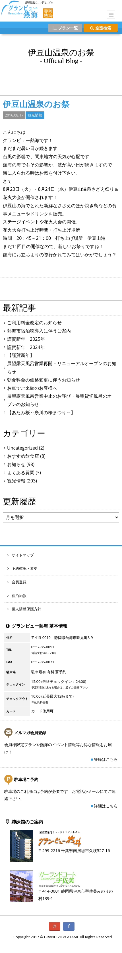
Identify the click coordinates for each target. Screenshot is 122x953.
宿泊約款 (16, 595)
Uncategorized (22, 448)
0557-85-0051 (42, 646)
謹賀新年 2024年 (26, 347)
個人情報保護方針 (24, 608)
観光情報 (35, 115)
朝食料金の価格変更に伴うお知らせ (43, 380)
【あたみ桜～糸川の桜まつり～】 (41, 412)
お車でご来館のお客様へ (32, 388)
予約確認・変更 (22, 568)
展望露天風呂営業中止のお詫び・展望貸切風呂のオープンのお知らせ (61, 400)
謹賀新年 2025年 (26, 339)
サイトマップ (20, 555)
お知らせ (16, 464)
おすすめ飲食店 (23, 456)
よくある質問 (20, 472)
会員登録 (16, 581)
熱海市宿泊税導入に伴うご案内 (39, 331)
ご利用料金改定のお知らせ (34, 322)
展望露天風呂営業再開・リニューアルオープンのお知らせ (61, 367)
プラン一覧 (65, 28)
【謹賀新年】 (20, 355)
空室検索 (100, 28)
